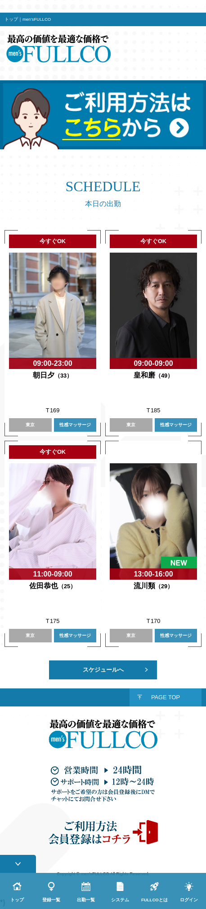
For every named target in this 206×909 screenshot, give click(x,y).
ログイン (189, 899)
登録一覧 (51, 899)
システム (120, 899)
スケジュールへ (103, 669)
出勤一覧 (86, 899)
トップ (17, 899)
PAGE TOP (165, 697)
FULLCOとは (154, 899)
